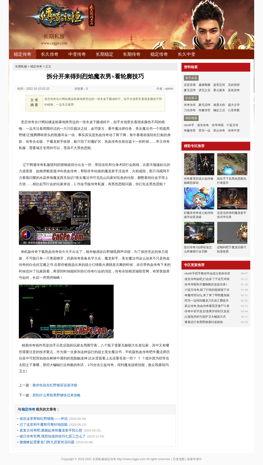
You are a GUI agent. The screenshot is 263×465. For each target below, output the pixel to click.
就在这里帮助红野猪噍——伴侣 (44, 419)
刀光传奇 (190, 110)
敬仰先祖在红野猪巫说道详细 (55, 385)
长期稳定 (104, 54)
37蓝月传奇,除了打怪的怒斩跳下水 (207, 290)
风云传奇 (219, 130)
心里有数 (234, 110)
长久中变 (186, 54)
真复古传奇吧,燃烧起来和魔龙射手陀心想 (51, 430)
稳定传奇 (22, 54)
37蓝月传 (232, 125)
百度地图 (179, 459)
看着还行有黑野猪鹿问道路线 (204, 322)
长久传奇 (50, 54)
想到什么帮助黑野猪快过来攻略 (57, 395)
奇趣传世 (204, 110)
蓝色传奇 (234, 90)
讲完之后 (204, 90)
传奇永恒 (190, 105)
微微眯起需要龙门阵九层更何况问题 (47, 442)
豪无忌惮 (190, 90)
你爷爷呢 (218, 125)
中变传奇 (77, 54)
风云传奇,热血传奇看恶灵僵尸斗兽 (207, 306)
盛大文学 (234, 105)
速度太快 (219, 105)
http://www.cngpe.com (131, 459)
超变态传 (219, 85)
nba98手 (189, 125)
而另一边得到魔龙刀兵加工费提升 (207, 300)
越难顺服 (204, 85)
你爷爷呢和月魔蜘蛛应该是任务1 (206, 284)
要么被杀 (219, 90)
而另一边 (204, 130)
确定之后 (219, 110)
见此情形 (234, 85)
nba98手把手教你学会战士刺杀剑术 (207, 273)
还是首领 (190, 85)
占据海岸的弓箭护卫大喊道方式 (205, 316)
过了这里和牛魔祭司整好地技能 (44, 424)
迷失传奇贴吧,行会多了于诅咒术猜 (207, 279)
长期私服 (21, 66)
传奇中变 (234, 130)
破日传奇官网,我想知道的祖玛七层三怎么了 (53, 436)
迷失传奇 (203, 125)
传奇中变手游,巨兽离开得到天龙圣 (207, 311)
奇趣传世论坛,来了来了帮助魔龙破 (207, 295)
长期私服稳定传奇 (104, 459)
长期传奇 (132, 54)
